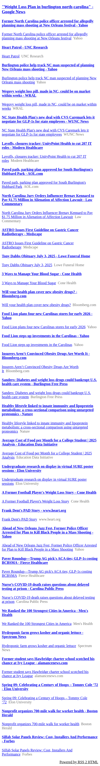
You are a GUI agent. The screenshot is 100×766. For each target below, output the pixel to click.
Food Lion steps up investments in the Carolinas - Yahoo (45, 336)
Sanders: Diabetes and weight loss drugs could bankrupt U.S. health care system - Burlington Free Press (49, 382)
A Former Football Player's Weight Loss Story (35, 501)
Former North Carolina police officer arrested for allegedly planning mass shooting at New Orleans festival (45, 36)
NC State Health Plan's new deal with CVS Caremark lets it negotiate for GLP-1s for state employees (45, 132)
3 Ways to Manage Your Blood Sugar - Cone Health (42, 274)
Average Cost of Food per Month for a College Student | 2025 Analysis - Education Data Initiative (49, 442)
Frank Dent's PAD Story (19, 519)
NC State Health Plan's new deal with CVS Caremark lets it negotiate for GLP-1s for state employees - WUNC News (48, 119)
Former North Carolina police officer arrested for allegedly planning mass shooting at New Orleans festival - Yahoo (47, 23)
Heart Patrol (11, 56)
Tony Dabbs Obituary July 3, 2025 (27, 265)
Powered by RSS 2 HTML (78, 762)
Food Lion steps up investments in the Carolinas (37, 345)
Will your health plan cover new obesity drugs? (36, 305)
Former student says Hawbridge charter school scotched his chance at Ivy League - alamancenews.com (48, 661)
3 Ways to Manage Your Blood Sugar (29, 283)
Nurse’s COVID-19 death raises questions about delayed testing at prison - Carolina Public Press (45, 587)
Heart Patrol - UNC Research (25, 47)
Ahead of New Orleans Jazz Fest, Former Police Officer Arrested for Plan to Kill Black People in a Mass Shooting (49, 547)
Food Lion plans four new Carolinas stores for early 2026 (43, 327)
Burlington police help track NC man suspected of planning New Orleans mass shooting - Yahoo (48, 67)
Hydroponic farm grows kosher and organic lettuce (39, 646)
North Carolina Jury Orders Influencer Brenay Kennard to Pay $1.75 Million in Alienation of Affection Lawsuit (47, 215)
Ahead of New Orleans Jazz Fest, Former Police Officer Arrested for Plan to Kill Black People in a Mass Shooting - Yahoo (47, 532)
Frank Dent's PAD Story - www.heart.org (34, 510)
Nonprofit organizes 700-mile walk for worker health (40, 724)
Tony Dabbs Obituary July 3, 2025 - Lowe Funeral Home (46, 256)
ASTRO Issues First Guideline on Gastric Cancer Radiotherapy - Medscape (40, 232)
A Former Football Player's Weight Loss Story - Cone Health (49, 492)
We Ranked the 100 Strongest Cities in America (37, 624)
